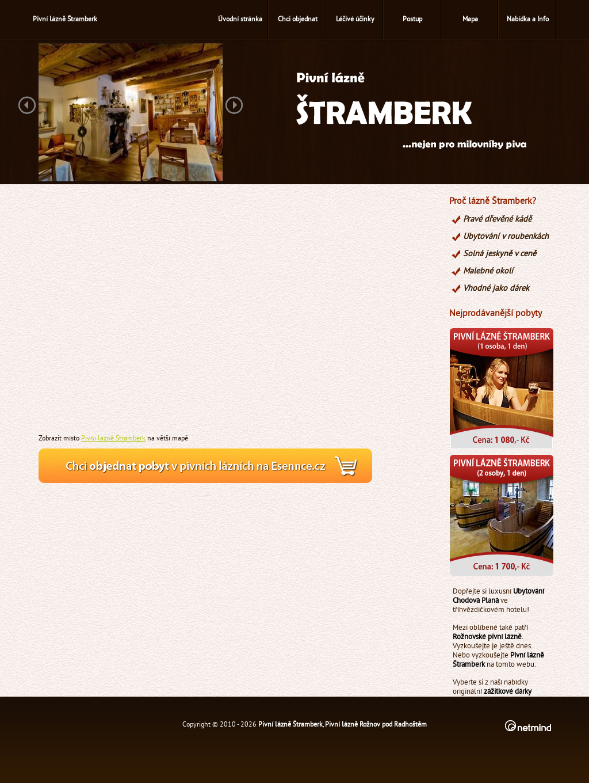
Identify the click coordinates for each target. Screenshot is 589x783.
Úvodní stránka (240, 20)
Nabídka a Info (528, 20)
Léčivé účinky (355, 20)
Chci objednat (298, 20)
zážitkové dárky (507, 692)
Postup (412, 20)
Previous (27, 106)
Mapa (470, 20)
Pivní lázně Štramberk (113, 439)
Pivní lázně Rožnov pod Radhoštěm (376, 725)
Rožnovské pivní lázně (487, 637)
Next (234, 106)
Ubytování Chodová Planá (498, 596)
